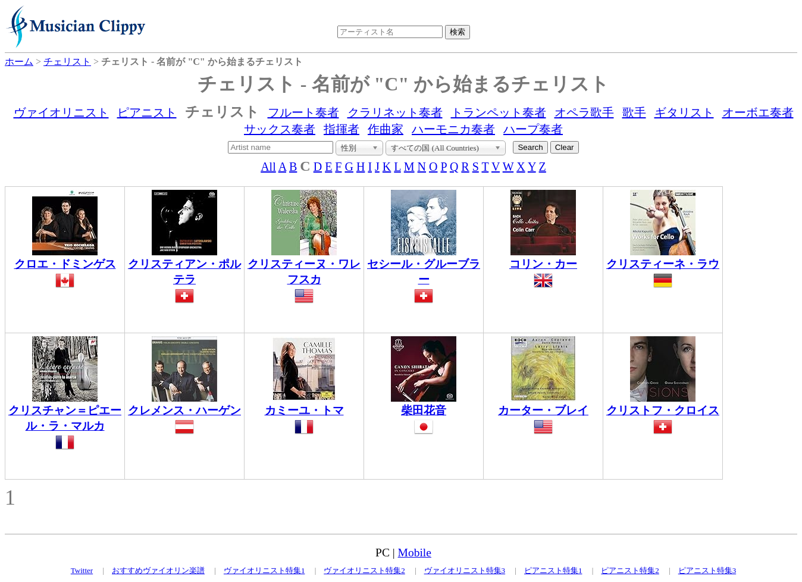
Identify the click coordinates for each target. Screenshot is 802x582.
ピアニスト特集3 (707, 570)
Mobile (414, 552)
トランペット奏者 (498, 112)
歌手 (634, 112)
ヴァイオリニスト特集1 (264, 570)
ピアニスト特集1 (553, 570)
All (268, 166)
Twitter (82, 570)
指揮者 (341, 129)
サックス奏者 (279, 129)
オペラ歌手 (584, 112)
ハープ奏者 (533, 129)
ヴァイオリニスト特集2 (364, 570)
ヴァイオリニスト (61, 112)
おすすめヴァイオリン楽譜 (158, 570)
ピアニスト (147, 112)
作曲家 (385, 129)
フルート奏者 (303, 112)
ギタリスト (684, 112)
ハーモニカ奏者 (453, 129)
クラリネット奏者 (395, 112)
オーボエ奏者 (758, 112)
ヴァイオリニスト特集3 (465, 570)
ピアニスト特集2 (630, 570)
